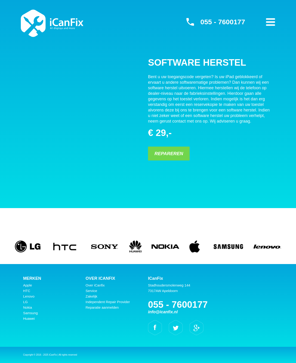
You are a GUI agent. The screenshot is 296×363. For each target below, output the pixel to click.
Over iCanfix (95, 285)
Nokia (27, 307)
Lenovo (28, 296)
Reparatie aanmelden (102, 307)
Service (91, 291)
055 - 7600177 (222, 22)
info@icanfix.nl (163, 312)
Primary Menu (270, 22)
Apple (27, 285)
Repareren (168, 153)
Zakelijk (91, 296)
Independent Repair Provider (108, 302)
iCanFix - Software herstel (52, 23)
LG (25, 302)
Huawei (29, 318)
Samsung (30, 313)
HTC (26, 291)
